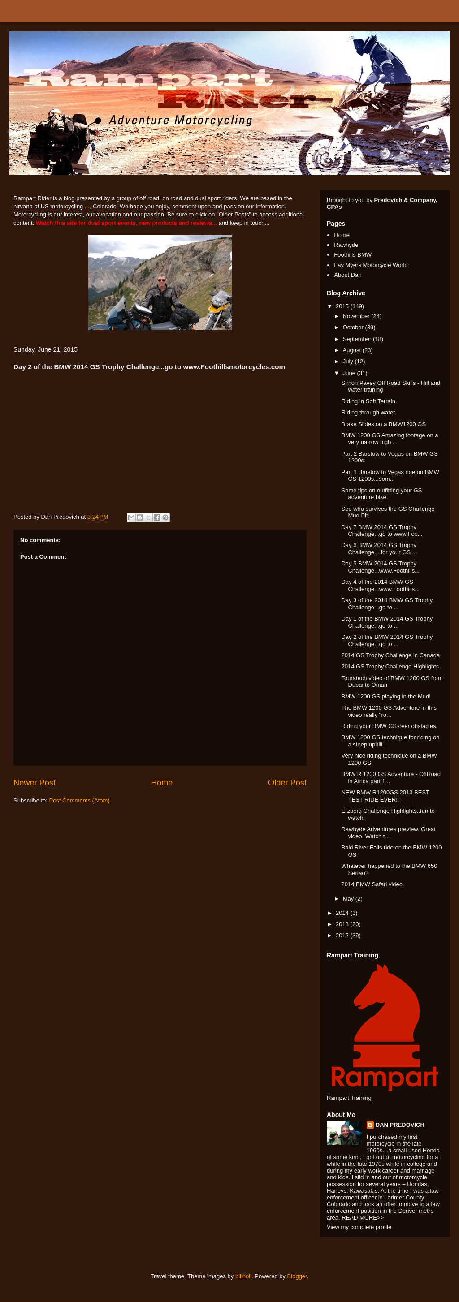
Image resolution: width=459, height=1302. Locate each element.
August (353, 350)
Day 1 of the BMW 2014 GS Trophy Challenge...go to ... (387, 622)
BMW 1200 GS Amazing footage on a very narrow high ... (389, 439)
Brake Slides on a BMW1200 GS (383, 424)
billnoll (243, 1276)
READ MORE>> (363, 1217)
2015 (343, 306)
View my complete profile (359, 1227)
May (349, 898)
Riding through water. (368, 412)
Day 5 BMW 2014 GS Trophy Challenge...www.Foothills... (380, 567)
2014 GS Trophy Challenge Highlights (390, 666)
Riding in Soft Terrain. (369, 401)
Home (162, 782)
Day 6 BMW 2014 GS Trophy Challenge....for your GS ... (379, 549)
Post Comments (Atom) (79, 800)
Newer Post (34, 782)
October (354, 327)
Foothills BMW (353, 254)
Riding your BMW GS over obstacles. (389, 726)
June (350, 373)
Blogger (297, 1276)
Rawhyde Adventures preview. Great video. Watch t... (388, 833)
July (349, 361)
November (357, 316)
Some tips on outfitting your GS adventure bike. (381, 494)
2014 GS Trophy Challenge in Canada (390, 655)
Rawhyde (346, 244)
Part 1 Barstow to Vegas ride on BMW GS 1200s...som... (390, 476)
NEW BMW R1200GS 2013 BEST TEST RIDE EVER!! (385, 796)
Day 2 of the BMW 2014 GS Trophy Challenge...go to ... (387, 640)
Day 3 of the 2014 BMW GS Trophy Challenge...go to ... (387, 604)
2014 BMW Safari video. (372, 884)
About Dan (347, 275)
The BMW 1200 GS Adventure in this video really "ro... (388, 711)
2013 (343, 924)
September (358, 339)
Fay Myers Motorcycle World (370, 265)
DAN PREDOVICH (400, 1124)
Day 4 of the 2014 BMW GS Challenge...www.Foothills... (380, 585)
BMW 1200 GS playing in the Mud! (385, 696)
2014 (343, 913)
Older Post (287, 782)
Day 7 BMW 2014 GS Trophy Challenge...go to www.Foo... (381, 531)
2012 (343, 935)
